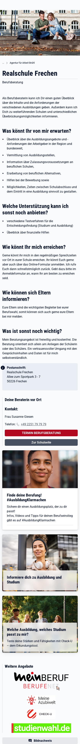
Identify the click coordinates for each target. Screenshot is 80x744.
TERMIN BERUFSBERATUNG (41, 433)
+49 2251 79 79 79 (33, 424)
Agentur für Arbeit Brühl (22, 62)
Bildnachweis (43, 740)
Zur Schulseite (41, 442)
